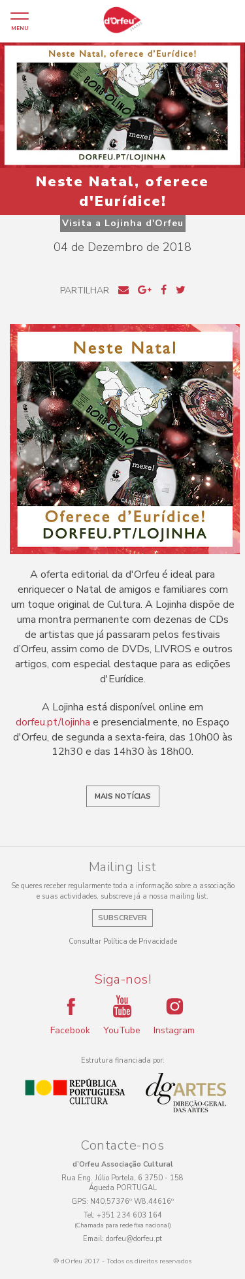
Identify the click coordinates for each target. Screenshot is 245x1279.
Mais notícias (123, 796)
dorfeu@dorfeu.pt (134, 1239)
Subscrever (122, 918)
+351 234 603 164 (129, 1215)
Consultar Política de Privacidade (123, 941)
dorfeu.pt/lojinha (53, 722)
